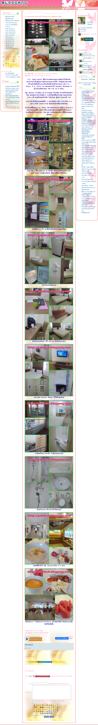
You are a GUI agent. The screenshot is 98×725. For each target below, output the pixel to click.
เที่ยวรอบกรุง (9, 37)
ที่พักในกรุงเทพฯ (9, 16)
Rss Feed (83, 29)
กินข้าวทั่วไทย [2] (10, 33)
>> (18, 57)
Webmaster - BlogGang (89, 81)
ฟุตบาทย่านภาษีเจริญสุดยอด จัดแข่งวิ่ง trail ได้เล (89, 219)
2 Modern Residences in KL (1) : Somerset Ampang (89, 121)
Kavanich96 (31, 657)
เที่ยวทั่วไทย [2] (9, 41)
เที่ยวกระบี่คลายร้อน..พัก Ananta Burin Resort (89, 161)
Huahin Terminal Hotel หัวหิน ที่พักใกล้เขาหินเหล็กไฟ (11, 95)
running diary (9, 47)
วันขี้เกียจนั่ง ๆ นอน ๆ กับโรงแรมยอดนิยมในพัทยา (89, 104)
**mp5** (30, 672)
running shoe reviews (11, 48)
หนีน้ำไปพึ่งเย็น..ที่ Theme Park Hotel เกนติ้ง (89, 173)
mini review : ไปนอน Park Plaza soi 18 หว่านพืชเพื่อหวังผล (88, 197)
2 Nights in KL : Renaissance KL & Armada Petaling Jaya (89, 98)
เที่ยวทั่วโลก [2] (9, 45)
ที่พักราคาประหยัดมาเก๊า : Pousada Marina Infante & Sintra (89, 203)
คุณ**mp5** (27, 644)
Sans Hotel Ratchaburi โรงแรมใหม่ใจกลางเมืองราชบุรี (12, 101)
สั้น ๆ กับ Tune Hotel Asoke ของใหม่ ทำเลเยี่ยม (88, 110)
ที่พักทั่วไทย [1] (9, 18)
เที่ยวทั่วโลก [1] (9, 43)
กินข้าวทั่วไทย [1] (10, 31)
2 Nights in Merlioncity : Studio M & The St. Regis (89, 94)
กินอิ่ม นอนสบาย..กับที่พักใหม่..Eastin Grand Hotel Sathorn (89, 148)
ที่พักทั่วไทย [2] (9, 20)
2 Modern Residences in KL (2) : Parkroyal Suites (89, 125)
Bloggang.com (87, 222)
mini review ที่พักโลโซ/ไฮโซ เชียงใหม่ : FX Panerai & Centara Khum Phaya (89, 134)
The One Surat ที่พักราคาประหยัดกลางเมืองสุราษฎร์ (88, 191)
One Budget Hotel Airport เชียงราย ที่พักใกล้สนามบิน (11, 106)
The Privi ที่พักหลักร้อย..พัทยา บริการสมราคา (88, 185)
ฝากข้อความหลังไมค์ (86, 28)
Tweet (71, 634)
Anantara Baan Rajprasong (87, 139)
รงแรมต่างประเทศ (11, 22)
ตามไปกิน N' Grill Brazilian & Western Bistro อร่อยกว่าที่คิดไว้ (89, 115)
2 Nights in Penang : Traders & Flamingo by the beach (89, 213)
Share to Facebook (62, 634)
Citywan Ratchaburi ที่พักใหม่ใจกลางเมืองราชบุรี (11, 90)
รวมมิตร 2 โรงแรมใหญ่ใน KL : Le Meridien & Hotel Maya (89, 208)
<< (3, 57)
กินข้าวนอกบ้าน (9, 29)
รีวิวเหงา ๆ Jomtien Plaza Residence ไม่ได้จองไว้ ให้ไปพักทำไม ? (89, 167)
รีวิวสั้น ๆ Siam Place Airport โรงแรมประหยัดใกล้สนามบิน (89, 179)
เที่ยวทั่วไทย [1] (9, 39)
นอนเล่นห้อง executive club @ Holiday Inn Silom (89, 143)
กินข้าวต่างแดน (9, 35)
